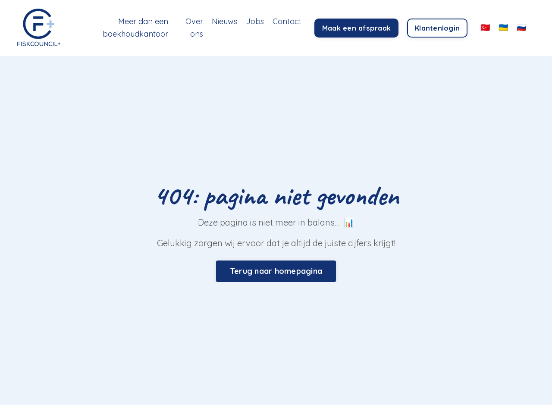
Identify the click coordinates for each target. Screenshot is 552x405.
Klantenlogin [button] (437, 28)
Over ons (194, 27)
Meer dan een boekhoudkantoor (135, 27)
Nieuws (224, 21)
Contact (287, 21)
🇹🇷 (485, 27)
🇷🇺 (521, 27)
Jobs (255, 21)
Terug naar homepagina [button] (276, 271)
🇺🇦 (503, 27)
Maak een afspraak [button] (356, 28)
